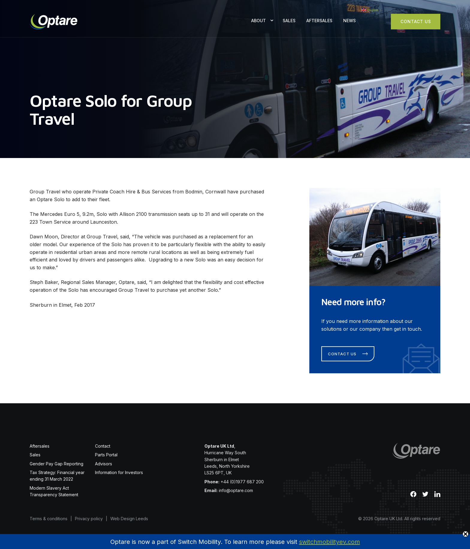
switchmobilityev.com (329, 541)
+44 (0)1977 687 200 (242, 481)
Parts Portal (106, 454)
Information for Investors (119, 472)
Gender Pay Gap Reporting (56, 463)
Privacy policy (89, 518)
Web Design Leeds (129, 518)
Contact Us (415, 21)
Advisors (103, 463)
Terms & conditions (48, 518)
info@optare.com (236, 490)
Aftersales (319, 20)
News (349, 20)
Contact (102, 446)
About (258, 20)
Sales (289, 20)
